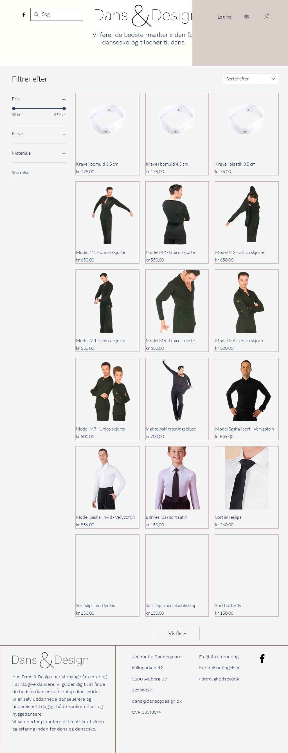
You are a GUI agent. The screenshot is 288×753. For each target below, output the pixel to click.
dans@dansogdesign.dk (157, 701)
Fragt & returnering (218, 656)
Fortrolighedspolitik (219, 679)
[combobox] (251, 78)
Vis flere (177, 633)
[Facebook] (23, 14)
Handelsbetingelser (219, 667)
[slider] (13, 108)
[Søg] (56, 14)
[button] (248, 16)
